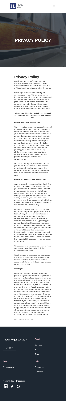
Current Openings (10, 367)
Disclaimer (20, 381)
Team (37, 354)
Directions (39, 372)
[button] (54, 6)
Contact (9, 348)
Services (38, 345)
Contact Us (39, 367)
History (38, 350)
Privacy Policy (8, 381)
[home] (16, 6)
